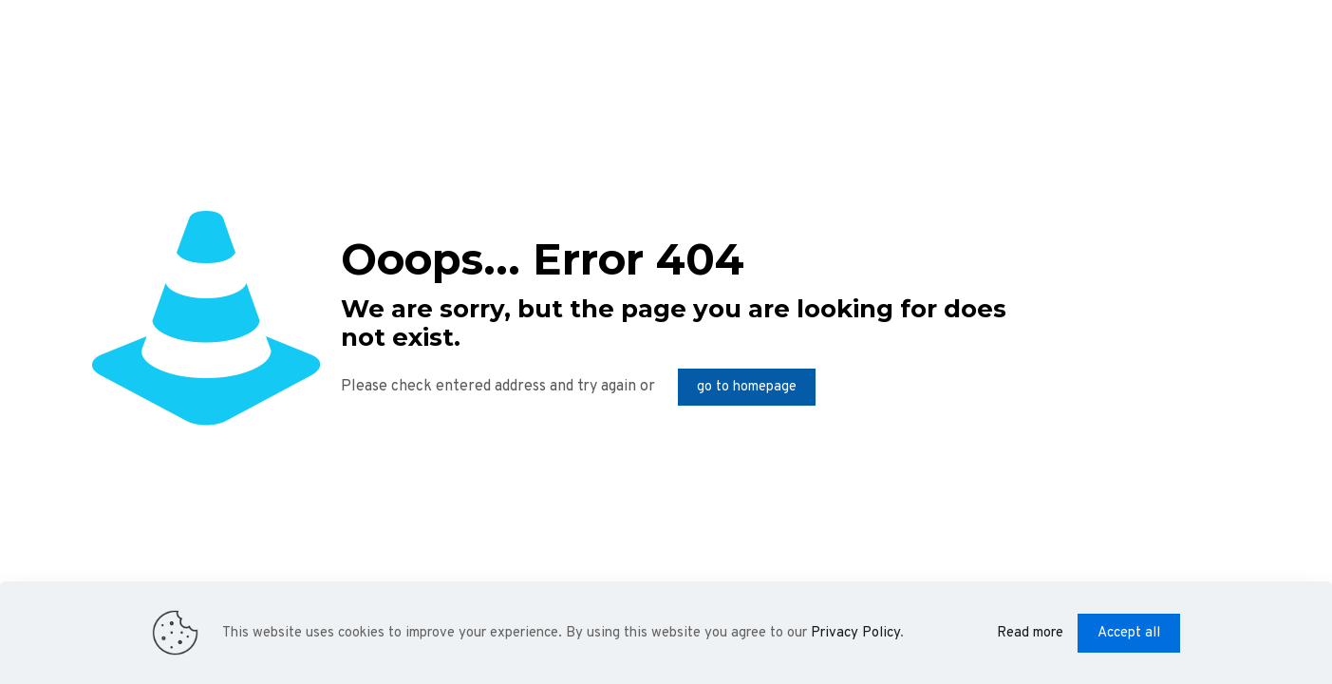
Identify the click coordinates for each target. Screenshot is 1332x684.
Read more (1030, 633)
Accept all (1128, 633)
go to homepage (747, 387)
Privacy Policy (855, 633)
